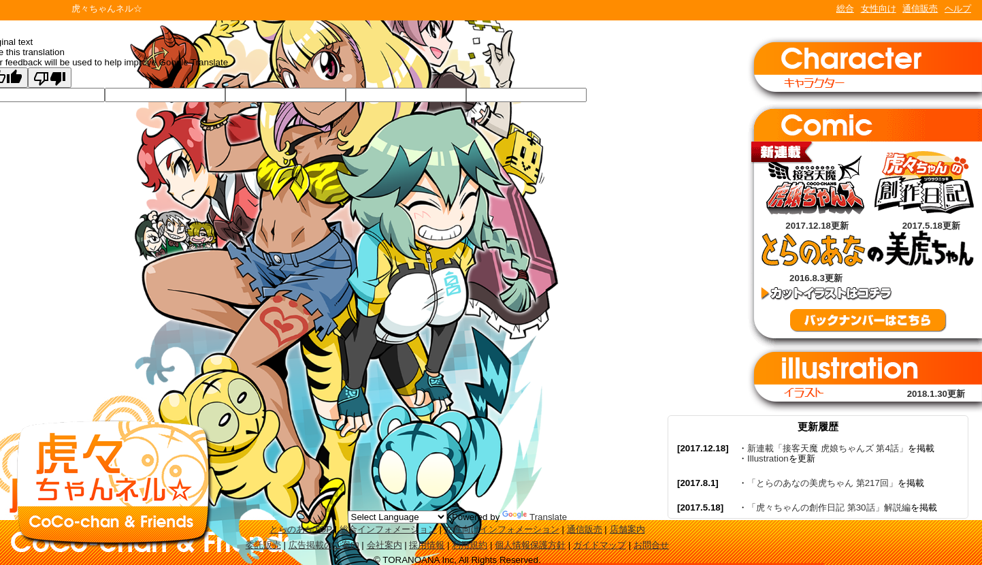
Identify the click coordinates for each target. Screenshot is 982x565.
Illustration (768, 458)
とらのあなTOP (300, 529)
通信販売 (920, 8)
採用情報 (426, 545)
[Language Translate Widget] (397, 517)
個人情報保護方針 (530, 545)
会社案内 (384, 545)
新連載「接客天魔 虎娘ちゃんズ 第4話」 (827, 448)
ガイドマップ (599, 545)
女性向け (878, 8)
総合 (845, 8)
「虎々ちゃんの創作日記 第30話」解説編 (829, 507)
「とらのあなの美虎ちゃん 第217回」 (822, 483)
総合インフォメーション (388, 529)
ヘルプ (958, 8)
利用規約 (469, 545)
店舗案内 (627, 529)
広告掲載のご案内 (324, 545)
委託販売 (263, 545)
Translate (534, 517)
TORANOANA (35, 10)
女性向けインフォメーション (501, 529)
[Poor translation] (49, 77)
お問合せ (651, 545)
